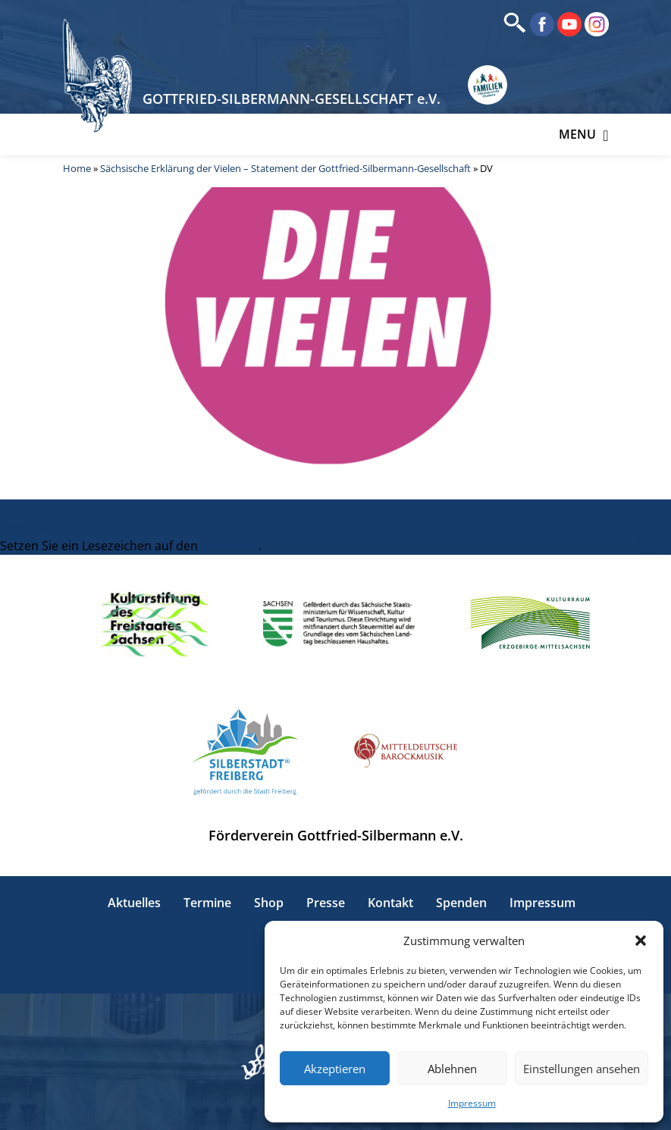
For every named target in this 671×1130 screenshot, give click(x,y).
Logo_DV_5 (31, 527)
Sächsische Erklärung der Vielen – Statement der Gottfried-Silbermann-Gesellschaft (285, 168)
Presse (325, 902)
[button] (640, 940)
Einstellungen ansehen (581, 1068)
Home (77, 168)
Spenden (461, 902)
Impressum (472, 1103)
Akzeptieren (334, 1068)
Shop (269, 902)
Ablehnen (452, 1068)
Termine (207, 902)
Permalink (230, 545)
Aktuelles (134, 902)
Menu (583, 134)
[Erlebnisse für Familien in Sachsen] (487, 85)
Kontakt (390, 902)
